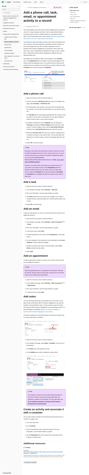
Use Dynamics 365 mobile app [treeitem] (10, 69)
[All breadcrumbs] (24, 7)
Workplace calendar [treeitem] (9, 53)
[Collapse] (19, 6)
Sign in (85, 2)
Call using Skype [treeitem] (8, 50)
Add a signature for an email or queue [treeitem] (11, 57)
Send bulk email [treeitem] (8, 61)
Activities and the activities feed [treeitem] (10, 38)
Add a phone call (74, 10)
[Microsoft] (3, 2)
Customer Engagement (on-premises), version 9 (38, 7)
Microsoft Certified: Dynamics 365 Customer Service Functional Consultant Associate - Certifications (43, 452)
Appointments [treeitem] (7, 47)
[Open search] (81, 2)
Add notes (72, 18)
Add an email (73, 14)
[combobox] (11, 9)
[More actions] (64, 7)
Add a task (72, 12)
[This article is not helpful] (85, 27)
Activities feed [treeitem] (7, 44)
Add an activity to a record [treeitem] (11, 41)
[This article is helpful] (83, 27)
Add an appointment (75, 16)
